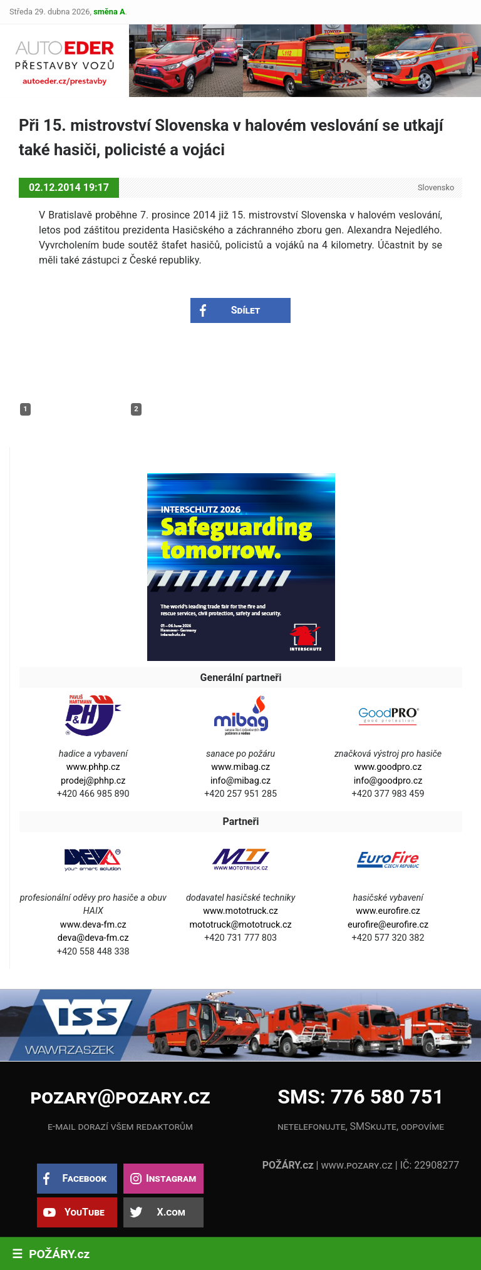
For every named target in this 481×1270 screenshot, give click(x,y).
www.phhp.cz (93, 767)
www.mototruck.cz (240, 911)
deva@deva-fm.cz (93, 938)
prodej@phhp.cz (93, 781)
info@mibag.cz (240, 781)
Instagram (171, 1178)
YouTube (85, 1212)
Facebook (84, 1178)
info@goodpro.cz (388, 781)
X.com (171, 1212)
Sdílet (246, 310)
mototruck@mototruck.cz (240, 924)
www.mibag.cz (240, 767)
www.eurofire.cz (388, 911)
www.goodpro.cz (388, 767)
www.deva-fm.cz (93, 924)
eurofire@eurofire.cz (388, 924)
